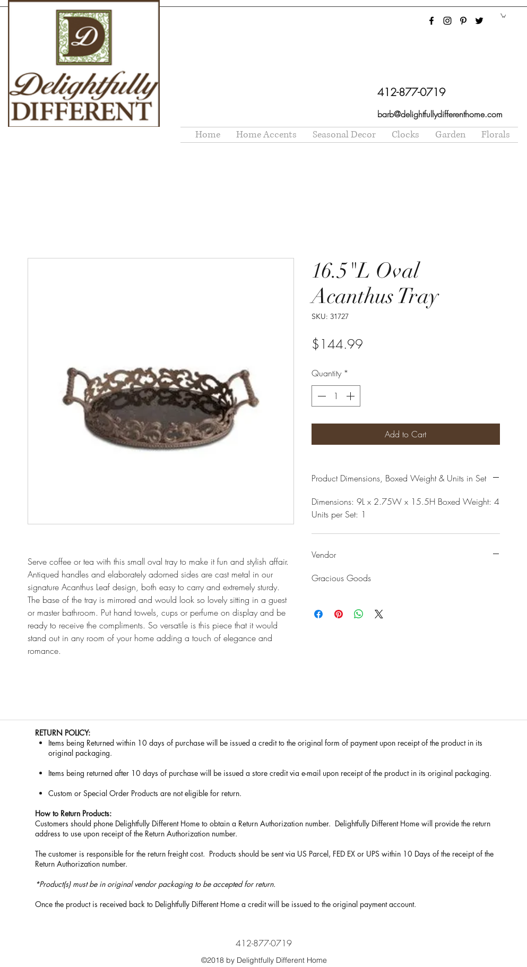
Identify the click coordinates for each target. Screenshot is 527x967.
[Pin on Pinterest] (338, 614)
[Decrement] (320, 396)
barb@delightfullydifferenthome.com (440, 114)
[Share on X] (379, 614)
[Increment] (351, 396)
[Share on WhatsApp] (358, 614)
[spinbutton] (336, 396)
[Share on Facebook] (318, 614)
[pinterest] (463, 20)
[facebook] (431, 20)
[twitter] (479, 20)
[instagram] (447, 20)
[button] (503, 15)
